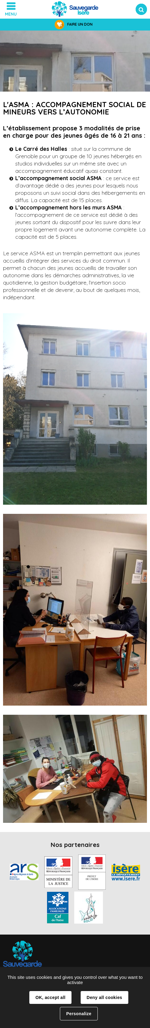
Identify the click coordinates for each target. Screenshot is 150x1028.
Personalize (78, 1013)
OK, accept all (50, 997)
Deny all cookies (104, 997)
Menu (11, 14)
